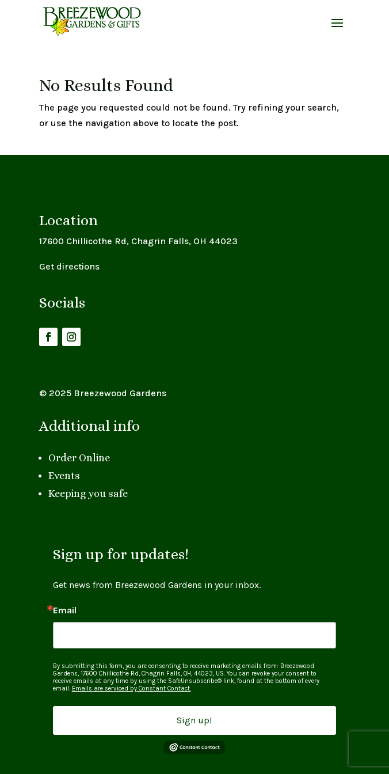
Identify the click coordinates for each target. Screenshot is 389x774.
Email (65, 610)
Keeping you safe (88, 493)
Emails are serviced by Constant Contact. (131, 688)
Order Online (79, 458)
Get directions (69, 266)
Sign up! (194, 720)
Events (64, 475)
